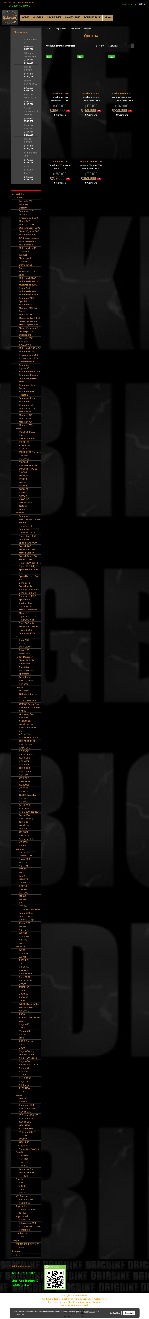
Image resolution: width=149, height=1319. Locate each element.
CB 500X (24, 798)
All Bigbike (18, 194)
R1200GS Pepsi (27, 432)
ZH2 (21, 963)
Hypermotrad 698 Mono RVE (28, 219)
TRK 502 (23, 1165)
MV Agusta (22, 1196)
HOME (25, 17)
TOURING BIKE (92, 17)
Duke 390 (24, 653)
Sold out (16, 1255)
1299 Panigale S (27, 241)
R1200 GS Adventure (24, 443)
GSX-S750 (24, 1125)
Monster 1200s (27, 224)
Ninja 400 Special (28, 1058)
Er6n (21, 1037)
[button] (115, 17)
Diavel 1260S (25, 264)
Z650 (21, 1027)
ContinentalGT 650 (29, 1226)
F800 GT (23, 489)
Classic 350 (25, 1219)
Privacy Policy (89, 1311)
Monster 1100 (26, 314)
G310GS (23, 506)
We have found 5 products (60, 45)
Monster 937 (26, 411)
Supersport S (26, 331)
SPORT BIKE (54, 17)
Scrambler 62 (26, 405)
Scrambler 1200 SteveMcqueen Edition (30, 519)
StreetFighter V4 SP (29, 318)
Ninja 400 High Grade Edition (27, 1053)
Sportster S (25, 673)
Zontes (19, 1179)
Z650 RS (23, 960)
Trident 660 (25, 630)
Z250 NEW (24, 1088)
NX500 (22, 711)
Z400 (22, 1044)
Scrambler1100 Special (26, 299)
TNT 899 (23, 1159)
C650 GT (24, 492)
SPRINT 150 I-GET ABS (27, 1244)
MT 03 (22, 926)
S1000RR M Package (30, 452)
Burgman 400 (26, 1105)
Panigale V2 (25, 201)
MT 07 (22, 899)
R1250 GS (24, 448)
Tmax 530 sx (26, 916)
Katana (23, 1101)
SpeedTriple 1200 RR (28, 578)
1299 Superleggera (29, 238)
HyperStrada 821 (27, 361)
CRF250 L (24, 835)
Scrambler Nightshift (24, 366)
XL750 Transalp (27, 700)
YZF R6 (23, 906)
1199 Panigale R (27, 234)
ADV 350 (24, 808)
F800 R (23, 485)
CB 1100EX (24, 778)
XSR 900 (23, 889)
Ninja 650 (24, 1024)
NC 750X (24, 751)
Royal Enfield (22, 1216)
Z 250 (22, 1091)
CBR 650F (24, 764)
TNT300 (23, 1176)
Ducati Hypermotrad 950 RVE (31, 111)
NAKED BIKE (72, 17)
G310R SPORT (26, 502)
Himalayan (24, 1229)
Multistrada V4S (27, 248)
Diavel (22, 268)
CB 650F (23, 791)
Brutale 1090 (26, 1199)
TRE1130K (24, 1155)
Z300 (22, 1048)
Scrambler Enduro (28, 375)
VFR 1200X (25, 717)
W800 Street (26, 1007)
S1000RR (23, 455)
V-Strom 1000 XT (28, 1115)
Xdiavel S (24, 251)
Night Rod (24, 663)
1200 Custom (26, 680)
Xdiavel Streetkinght (25, 256)
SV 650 (23, 1135)
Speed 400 (25, 546)
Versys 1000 (25, 980)
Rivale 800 (24, 1202)
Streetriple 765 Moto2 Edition (27, 551)
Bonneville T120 (27, 592)
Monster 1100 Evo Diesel (28, 309)
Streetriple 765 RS (28, 626)
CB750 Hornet (26, 754)
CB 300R (24, 832)
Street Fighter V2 (28, 328)
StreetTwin (24, 613)
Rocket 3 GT (25, 559)
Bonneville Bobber (28, 589)
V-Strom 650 (26, 1128)
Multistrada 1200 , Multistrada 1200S (28, 293)
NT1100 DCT (25, 721)
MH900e (23, 204)
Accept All (129, 1313)
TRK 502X (24, 1162)
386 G (22, 1186)
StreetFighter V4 (28, 321)
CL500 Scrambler (28, 795)
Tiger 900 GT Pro (28, 616)
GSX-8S (23, 1098)
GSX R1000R (25, 1122)
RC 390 (23, 643)
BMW (18, 428)
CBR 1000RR (25, 744)
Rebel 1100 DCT (27, 724)
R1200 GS (24, 458)
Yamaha (20, 849)
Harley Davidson (24, 657)
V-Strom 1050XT (28, 1108)
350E (21, 1189)
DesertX (23, 207)
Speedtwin (24, 599)
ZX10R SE (24, 987)
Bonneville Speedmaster (26, 584)
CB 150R (23, 842)
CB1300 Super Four (29, 704)
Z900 (22, 1000)
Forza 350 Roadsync (30, 812)
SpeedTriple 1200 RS (28, 571)
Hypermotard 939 (28, 358)
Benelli (19, 1152)
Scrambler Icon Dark (29, 371)
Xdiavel (23, 261)
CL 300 (23, 697)
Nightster (24, 667)
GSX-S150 (24, 1142)
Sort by (101, 45)
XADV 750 (24, 747)
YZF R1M (23, 865)
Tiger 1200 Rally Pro (30, 563)
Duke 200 (24, 646)
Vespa (15, 1240)
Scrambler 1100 (27, 304)
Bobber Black (26, 603)
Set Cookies (115, 1313)
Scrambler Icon (27, 398)
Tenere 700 (25, 855)
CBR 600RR (25, 758)
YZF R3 (23, 930)
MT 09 (22, 896)
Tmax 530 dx (26, 913)
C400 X (23, 496)
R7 (20, 903)
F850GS (23, 482)
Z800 (22, 1014)
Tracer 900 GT (27, 852)
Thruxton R (25, 606)
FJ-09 (22, 876)
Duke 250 (24, 650)
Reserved (17, 1251)
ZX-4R (22, 957)
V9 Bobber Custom (29, 1149)
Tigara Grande (27, 1209)
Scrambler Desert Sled (28, 380)
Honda (19, 687)
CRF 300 (23, 822)
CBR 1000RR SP (27, 741)
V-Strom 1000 (26, 1118)
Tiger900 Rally (27, 532)
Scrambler (24, 401)
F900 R (23, 479)
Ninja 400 (24, 1061)
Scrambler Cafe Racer (27, 386)
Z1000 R (23, 970)
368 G (22, 1182)
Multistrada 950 (27, 351)
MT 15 (22, 943)
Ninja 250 (24, 1084)
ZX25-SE (23, 1071)
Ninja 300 (24, 1068)
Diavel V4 (24, 214)
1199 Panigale (26, 244)
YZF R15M (24, 936)
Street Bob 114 (26, 660)
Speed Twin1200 (28, 556)
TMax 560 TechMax (29, 909)
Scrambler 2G (26, 211)
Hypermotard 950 (28, 355)
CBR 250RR (25, 771)
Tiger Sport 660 (27, 536)
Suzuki (19, 1095)
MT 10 (22, 872)
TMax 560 (24, 859)
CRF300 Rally (26, 818)
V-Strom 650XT (27, 1132)
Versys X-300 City (28, 1064)
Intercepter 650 (27, 1223)
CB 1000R (24, 785)
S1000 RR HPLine (28, 469)
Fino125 (23, 862)
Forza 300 (24, 828)
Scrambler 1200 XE (29, 529)
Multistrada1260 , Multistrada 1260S (28, 280)
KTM (18, 636)
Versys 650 (25, 1031)
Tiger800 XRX (27, 623)
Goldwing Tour (27, 714)
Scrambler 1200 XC (29, 539)
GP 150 (22, 1213)
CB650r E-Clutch (28, 694)
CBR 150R (24, 774)
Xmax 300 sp (26, 919)
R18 (21, 435)
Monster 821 (25, 415)
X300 (22, 1236)
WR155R (23, 933)
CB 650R (23, 788)
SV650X (23, 1138)
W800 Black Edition (29, 1004)
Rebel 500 (24, 805)
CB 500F (23, 801)
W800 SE (24, 1010)
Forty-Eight (25, 677)
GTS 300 (20, 1247)
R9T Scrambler (27, 438)
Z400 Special (26, 1041)
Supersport (25, 334)
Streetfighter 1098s (29, 228)
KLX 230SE (25, 1078)
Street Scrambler (28, 609)
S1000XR (24, 462)
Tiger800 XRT (26, 619)
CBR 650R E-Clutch (29, 707)
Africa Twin (25, 734)
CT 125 (22, 845)
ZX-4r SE (23, 953)
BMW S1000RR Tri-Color (30, 169)
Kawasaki (20, 946)
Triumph (20, 512)
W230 (22, 950)
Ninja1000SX (25, 973)
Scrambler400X (27, 633)
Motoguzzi (21, 1145)
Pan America (26, 670)
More (108, 17)
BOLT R (23, 886)
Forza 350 (24, 815)
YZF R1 (22, 869)
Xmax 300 (24, 923)
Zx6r (21, 1021)
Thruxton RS (25, 526)
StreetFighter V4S (28, 324)
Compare (61, 115)
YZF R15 (23, 940)
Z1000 (22, 983)
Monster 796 (26, 421)
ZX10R (22, 990)
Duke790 (24, 640)
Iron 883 (23, 684)
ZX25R (22, 1074)
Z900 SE (23, 997)
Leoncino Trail (26, 1169)
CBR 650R (24, 761)
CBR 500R (24, 768)
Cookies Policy (19, 1314)
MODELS (38, 17)
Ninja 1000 (24, 977)
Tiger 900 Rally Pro (29, 566)
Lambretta (21, 1233)
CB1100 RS (24, 781)
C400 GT (24, 499)
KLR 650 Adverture (29, 1017)
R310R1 (22, 1192)
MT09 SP (24, 879)
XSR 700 (23, 892)
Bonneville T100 (27, 596)
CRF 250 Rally (26, 838)
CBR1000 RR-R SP (28, 737)
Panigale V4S (26, 338)
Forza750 (24, 690)
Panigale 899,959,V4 (25, 343)
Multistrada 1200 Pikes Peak (28, 286)
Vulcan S (23, 1034)
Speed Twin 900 (28, 542)
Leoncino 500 (26, 1172)
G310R (22, 509)
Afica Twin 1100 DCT (27, 729)
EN (142, 4)
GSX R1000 (25, 1111)
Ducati (19, 197)
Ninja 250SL (25, 1081)
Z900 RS (23, 994)
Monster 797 (26, 418)
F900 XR (23, 475)
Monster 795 (25, 425)
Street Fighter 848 (29, 231)
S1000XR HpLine (28, 465)
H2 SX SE (24, 967)
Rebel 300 (24, 825)
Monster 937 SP (27, 408)
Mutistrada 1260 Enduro (27, 273)
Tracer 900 (25, 882)
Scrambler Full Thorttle (26, 393)
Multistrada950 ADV (30, 348)
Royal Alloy (21, 1206)
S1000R (23, 472)
